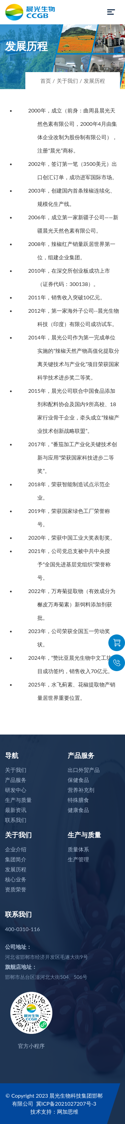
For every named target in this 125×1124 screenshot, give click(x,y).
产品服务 (15, 780)
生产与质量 (18, 800)
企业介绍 (15, 849)
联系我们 (15, 820)
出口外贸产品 (84, 770)
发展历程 (94, 80)
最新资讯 (15, 810)
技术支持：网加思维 (54, 1111)
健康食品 (78, 810)
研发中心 (15, 790)
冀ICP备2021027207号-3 (66, 1103)
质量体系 (78, 849)
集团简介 (15, 859)
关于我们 (67, 80)
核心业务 (15, 879)
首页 (45, 80)
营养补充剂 (81, 790)
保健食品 (78, 780)
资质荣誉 (15, 889)
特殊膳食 (78, 800)
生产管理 (78, 859)
